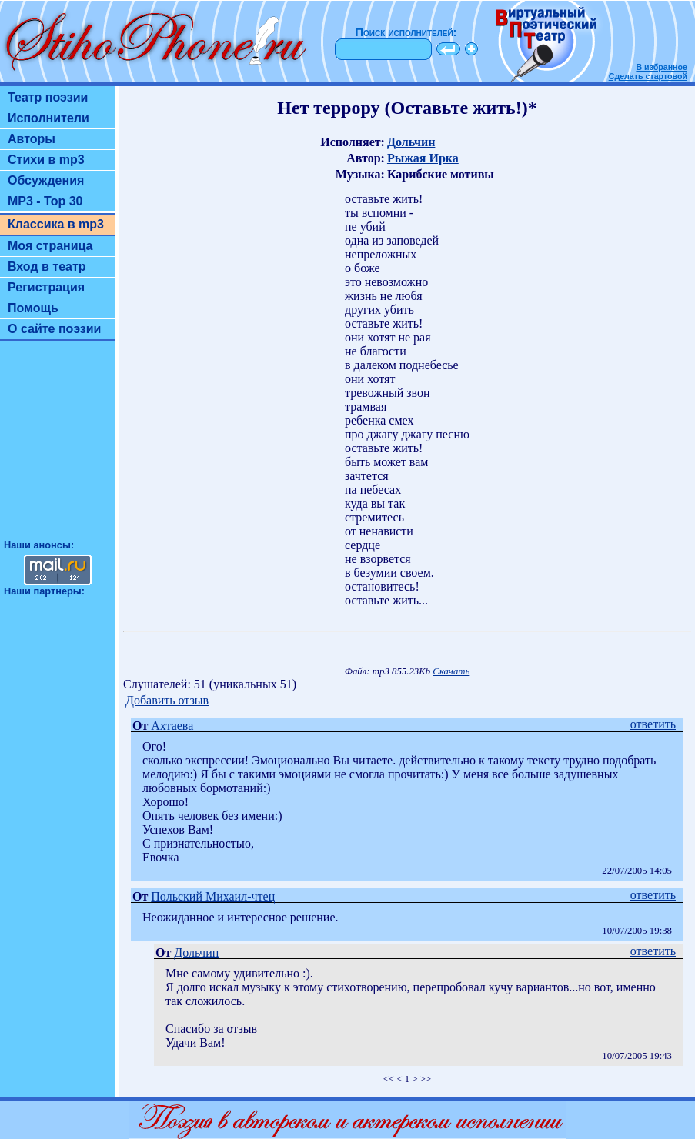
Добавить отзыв (167, 700)
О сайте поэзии (54, 328)
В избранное (661, 67)
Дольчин (411, 141)
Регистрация (46, 287)
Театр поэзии (48, 97)
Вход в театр (47, 266)
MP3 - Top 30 (45, 201)
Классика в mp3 (56, 224)
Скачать (451, 671)
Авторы (31, 138)
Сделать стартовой (648, 76)
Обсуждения (46, 180)
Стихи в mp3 (46, 159)
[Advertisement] (58, 447)
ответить (653, 724)
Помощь (33, 308)
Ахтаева (172, 725)
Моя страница (50, 245)
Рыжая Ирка (423, 158)
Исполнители (48, 118)
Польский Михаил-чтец (213, 896)
